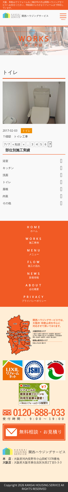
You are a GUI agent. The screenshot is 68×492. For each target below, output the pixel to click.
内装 (5, 196)
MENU (34, 252)
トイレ (7, 182)
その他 (7, 203)
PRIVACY (34, 298)
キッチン (8, 168)
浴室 (5, 161)
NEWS (34, 275)
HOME (34, 229)
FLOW (34, 263)
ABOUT (34, 287)
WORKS (34, 240)
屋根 (5, 189)
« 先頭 (16, 144)
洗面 (5, 175)
